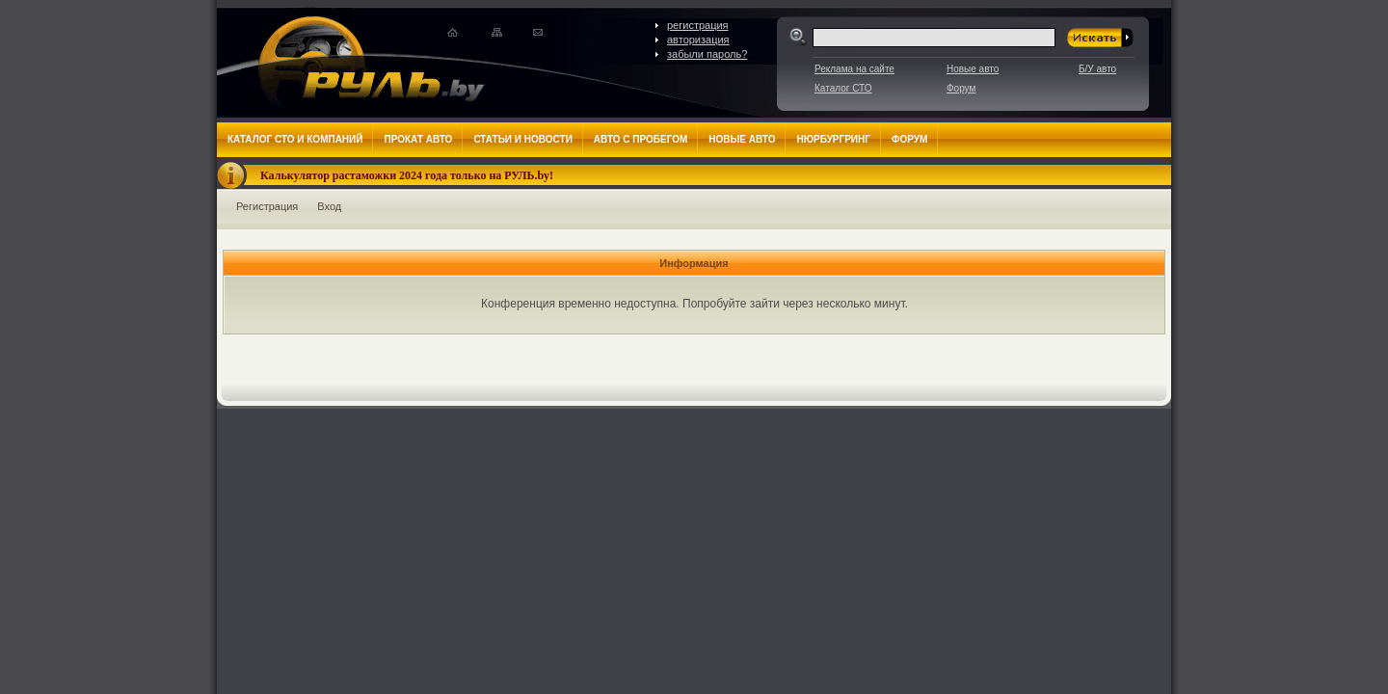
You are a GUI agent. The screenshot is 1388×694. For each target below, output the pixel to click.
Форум (961, 88)
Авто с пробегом (641, 139)
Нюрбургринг (832, 139)
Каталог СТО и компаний (294, 139)
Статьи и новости (522, 139)
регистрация (698, 25)
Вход (329, 206)
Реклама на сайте (854, 69)
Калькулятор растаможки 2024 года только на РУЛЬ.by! (406, 175)
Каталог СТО (842, 88)
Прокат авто (418, 139)
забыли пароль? (707, 54)
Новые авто (973, 69)
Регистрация (267, 206)
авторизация (698, 39)
